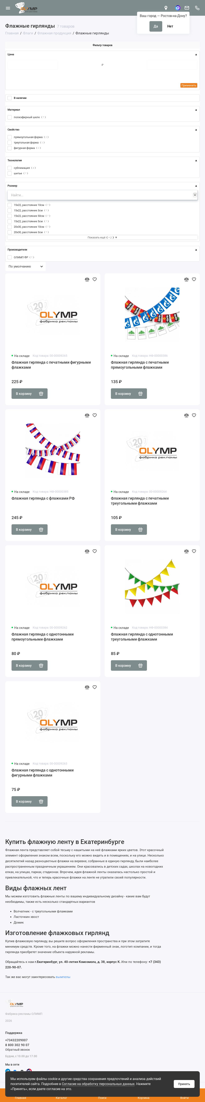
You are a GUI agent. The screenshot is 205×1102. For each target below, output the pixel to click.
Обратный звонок (17, 1049)
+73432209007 (16, 1040)
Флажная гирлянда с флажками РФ (43, 498)
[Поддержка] (197, 8)
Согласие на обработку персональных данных (98, 1084)
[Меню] (8, 8)
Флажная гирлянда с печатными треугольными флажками (140, 500)
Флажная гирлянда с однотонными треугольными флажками (142, 636)
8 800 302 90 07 (17, 1045)
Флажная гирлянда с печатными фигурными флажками (51, 364)
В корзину (29, 393)
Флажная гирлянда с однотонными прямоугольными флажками (43, 636)
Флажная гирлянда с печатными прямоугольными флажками (140, 364)
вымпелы (63, 977)
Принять (184, 1084)
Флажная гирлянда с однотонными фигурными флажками (43, 772)
